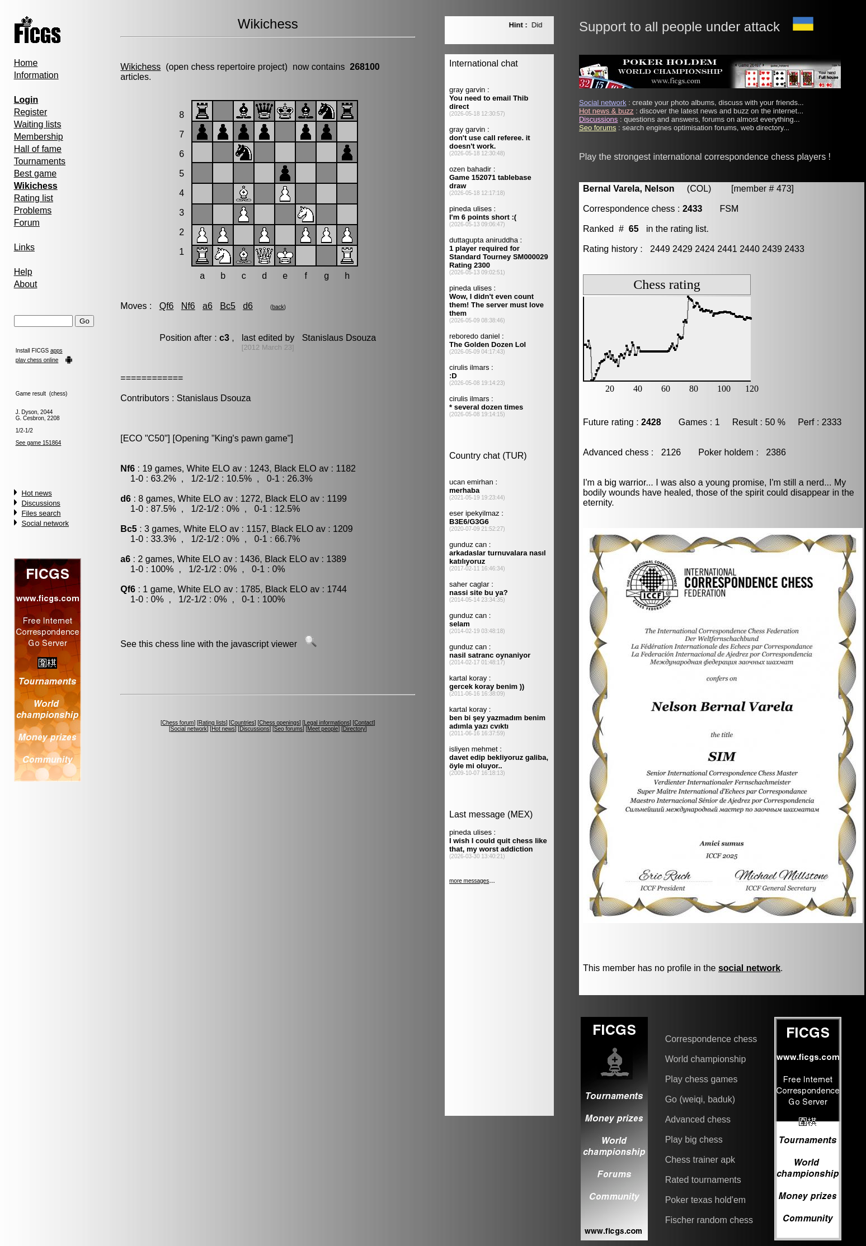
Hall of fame (38, 149)
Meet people (322, 729)
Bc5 (228, 306)
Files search (41, 513)
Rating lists (212, 723)
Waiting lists (38, 124)
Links (24, 247)
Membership (38, 136)
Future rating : (622, 422)
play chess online (37, 360)
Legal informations (327, 723)
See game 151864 (39, 443)
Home (26, 63)
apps (56, 351)
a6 (208, 306)
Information (36, 75)
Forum (27, 222)
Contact (363, 723)
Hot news (37, 493)
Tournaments (40, 161)
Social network (45, 523)
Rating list (33, 198)
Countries (242, 723)
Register (31, 112)
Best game (35, 173)
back (278, 307)
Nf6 (188, 306)
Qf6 (166, 306)
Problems (33, 210)
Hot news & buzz (606, 111)
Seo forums (288, 729)
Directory (354, 729)
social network (749, 968)
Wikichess (140, 67)
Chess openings (279, 723)
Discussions (41, 503)
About (25, 284)
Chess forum (178, 723)
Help (23, 272)
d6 (248, 306)
